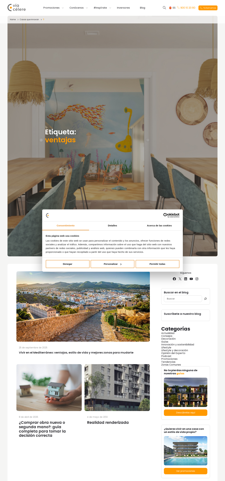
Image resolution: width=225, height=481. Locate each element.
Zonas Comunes (171, 364)
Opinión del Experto (173, 353)
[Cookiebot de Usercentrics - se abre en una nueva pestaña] (165, 215)
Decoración (168, 339)
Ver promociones (185, 471)
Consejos (166, 336)
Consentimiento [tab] (66, 225)
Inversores (123, 7)
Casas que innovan (29, 19)
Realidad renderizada (108, 422)
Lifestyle (166, 347)
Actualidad (167, 333)
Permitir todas (157, 264)
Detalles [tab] (112, 225)
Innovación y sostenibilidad (177, 344)
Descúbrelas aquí (185, 412)
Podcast (166, 356)
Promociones (51, 7)
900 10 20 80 (186, 7)
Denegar (67, 264)
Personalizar (112, 264)
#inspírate (100, 7)
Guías (164, 342)
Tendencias (168, 362)
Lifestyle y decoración (174, 350)
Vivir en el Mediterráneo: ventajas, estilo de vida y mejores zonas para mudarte (76, 352)
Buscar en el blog (176, 292)
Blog (142, 7)
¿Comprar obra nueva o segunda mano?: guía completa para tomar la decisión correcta (42, 429)
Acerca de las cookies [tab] (159, 225)
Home (13, 19)
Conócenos (77, 7)
